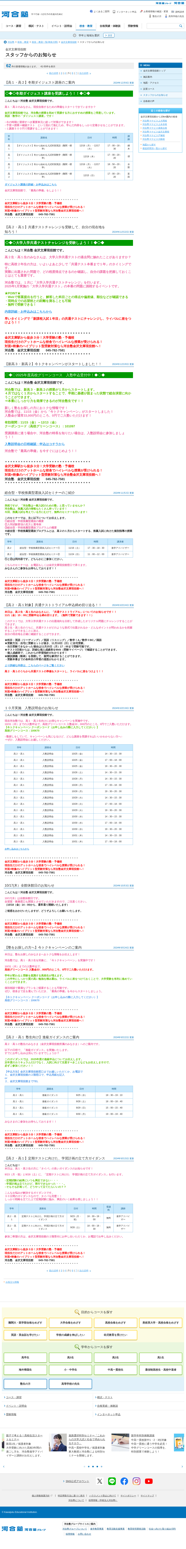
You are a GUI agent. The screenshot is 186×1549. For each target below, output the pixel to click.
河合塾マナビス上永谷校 (154, 124)
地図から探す (149, 144)
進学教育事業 (97, 1529)
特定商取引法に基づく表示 (71, 1495)
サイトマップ (147, 1495)
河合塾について (76, 1500)
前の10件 (53, 73)
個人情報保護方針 (42, 1495)
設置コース (148, 89)
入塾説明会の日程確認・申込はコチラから (35, 444)
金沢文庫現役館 (69, 42)
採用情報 (70, 1534)
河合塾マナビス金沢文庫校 (155, 131)
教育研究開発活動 (137, 1529)
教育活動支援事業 (116, 1529)
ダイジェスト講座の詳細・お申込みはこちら (31, 184)
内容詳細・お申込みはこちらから (28, 311)
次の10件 (83, 73)
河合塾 (11, 42)
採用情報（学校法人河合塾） (103, 1500)
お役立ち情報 (12, 1282)
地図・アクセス (151, 83)
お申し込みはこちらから (17, 849)
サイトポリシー (128, 1495)
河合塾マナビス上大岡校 (154, 120)
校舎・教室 (23, 42)
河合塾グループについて (74, 1529)
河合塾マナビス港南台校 (154, 128)
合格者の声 (148, 101)
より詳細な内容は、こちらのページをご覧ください (35, 665)
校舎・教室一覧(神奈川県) (45, 42)
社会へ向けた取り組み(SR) (162, 1529)
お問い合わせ (84, 1534)
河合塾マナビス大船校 (153, 139)
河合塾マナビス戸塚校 (153, 135)
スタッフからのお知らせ (155, 95)
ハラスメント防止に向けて (102, 1495)
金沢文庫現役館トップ (154, 70)
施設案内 (147, 77)
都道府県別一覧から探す (154, 148)
